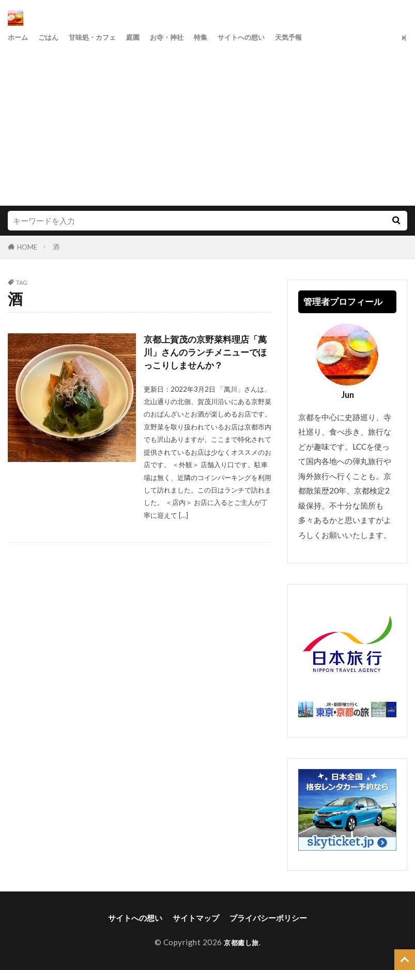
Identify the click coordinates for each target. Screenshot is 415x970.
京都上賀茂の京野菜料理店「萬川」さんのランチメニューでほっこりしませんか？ (204, 353)
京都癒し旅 (241, 942)
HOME (27, 247)
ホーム (19, 37)
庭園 (147, 37)
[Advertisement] (207, 123)
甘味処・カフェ (102, 37)
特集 (222, 37)
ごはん (53, 37)
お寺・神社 (184, 37)
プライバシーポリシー (268, 917)
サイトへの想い (267, 37)
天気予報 (320, 37)
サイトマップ (196, 917)
